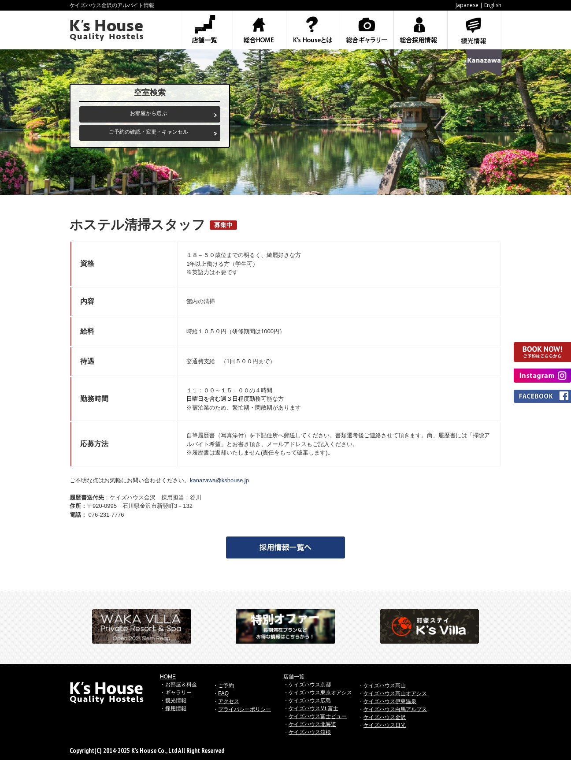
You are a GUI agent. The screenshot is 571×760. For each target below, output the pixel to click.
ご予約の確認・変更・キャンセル (148, 132)
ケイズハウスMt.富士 (313, 708)
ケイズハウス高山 (384, 685)
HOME (168, 677)
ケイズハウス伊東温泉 (389, 701)
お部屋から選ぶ (148, 113)
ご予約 (226, 685)
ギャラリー (178, 692)
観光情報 (175, 700)
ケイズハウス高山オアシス (395, 693)
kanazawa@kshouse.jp (219, 480)
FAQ (223, 693)
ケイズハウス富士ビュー (318, 716)
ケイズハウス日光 (384, 725)
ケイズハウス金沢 (384, 717)
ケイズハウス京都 (310, 685)
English (492, 5)
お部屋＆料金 (181, 685)
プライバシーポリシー (244, 709)
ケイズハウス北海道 (312, 724)
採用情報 (175, 708)
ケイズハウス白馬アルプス (395, 709)
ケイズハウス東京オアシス (320, 692)
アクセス (228, 701)
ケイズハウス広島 (310, 700)
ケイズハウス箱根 (310, 732)
